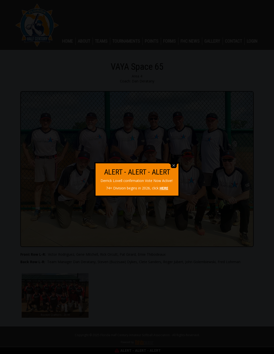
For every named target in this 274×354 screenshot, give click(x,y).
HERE (164, 185)
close (173, 163)
